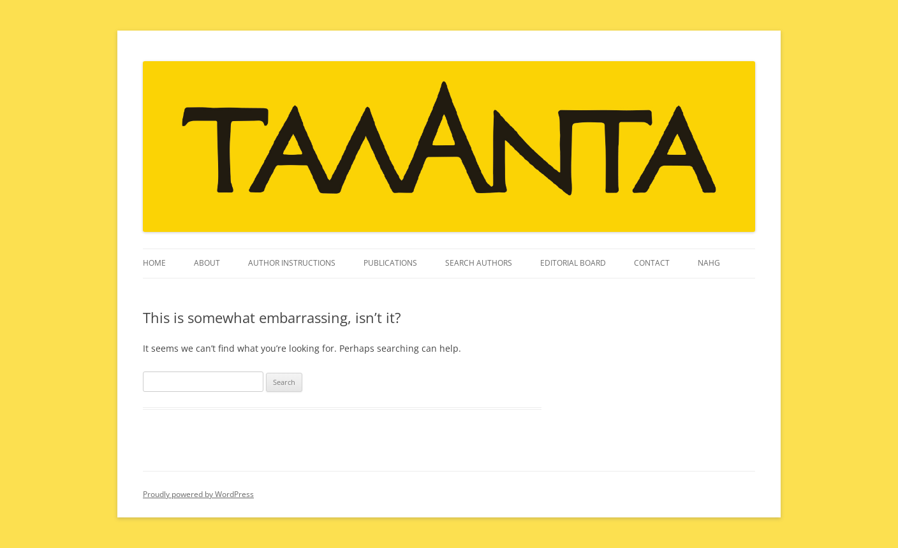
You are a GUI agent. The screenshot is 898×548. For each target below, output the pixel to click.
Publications (390, 262)
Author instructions (291, 262)
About (207, 262)
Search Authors (478, 262)
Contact (652, 262)
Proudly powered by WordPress (198, 494)
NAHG (709, 262)
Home (154, 262)
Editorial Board (573, 262)
